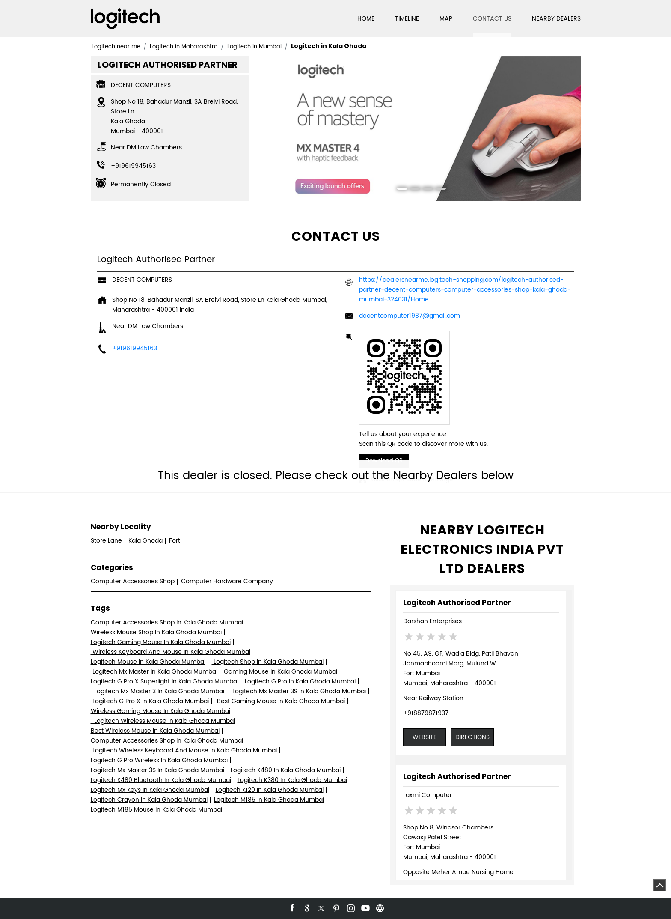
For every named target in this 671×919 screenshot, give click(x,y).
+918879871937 (425, 713)
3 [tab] (425, 190)
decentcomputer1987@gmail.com (409, 316)
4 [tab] (438, 190)
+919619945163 (133, 166)
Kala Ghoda (145, 541)
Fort (174, 541)
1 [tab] (399, 190)
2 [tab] (412, 190)
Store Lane (106, 541)
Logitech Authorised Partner (457, 602)
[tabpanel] (418, 128)
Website (424, 737)
